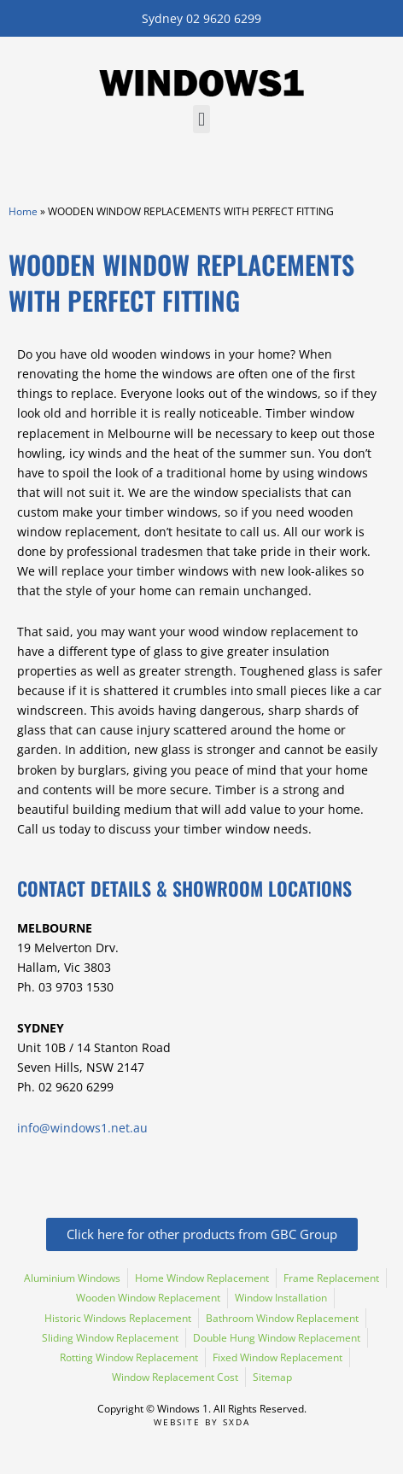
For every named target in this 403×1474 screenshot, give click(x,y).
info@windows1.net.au (82, 1128)
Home (23, 211)
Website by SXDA (202, 1422)
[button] (201, 119)
